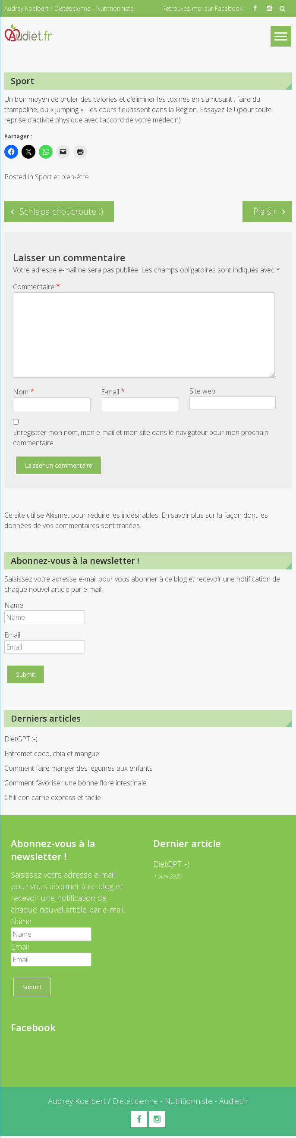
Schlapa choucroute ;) (61, 212)
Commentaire (36, 287)
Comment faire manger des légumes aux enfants (78, 769)
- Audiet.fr (230, 1102)
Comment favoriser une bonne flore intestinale (75, 784)
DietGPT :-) (21, 740)
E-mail (113, 393)
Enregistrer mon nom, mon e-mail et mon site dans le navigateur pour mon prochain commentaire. (140, 439)
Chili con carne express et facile (52, 798)
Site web (202, 392)
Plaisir (265, 212)
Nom (24, 393)
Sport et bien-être (62, 177)
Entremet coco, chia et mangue (51, 754)
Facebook (33, 1028)
